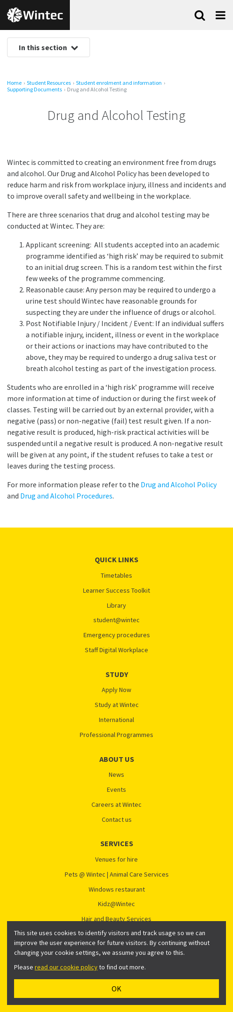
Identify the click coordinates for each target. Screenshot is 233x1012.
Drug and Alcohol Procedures (66, 495)
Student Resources (49, 83)
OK (116, 988)
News (116, 775)
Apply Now (116, 690)
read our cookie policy (66, 967)
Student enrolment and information (119, 83)
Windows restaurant (117, 889)
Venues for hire (116, 859)
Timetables (116, 576)
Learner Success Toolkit (116, 591)
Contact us (117, 820)
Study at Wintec (117, 705)
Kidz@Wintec (116, 904)
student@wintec (116, 620)
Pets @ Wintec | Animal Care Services (117, 874)
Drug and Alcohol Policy (179, 484)
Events (116, 790)
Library (116, 606)
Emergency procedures (116, 635)
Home (14, 83)
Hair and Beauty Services (116, 919)
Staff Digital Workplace (116, 650)
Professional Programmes (116, 735)
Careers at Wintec (116, 805)
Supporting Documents (34, 89)
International (116, 720)
